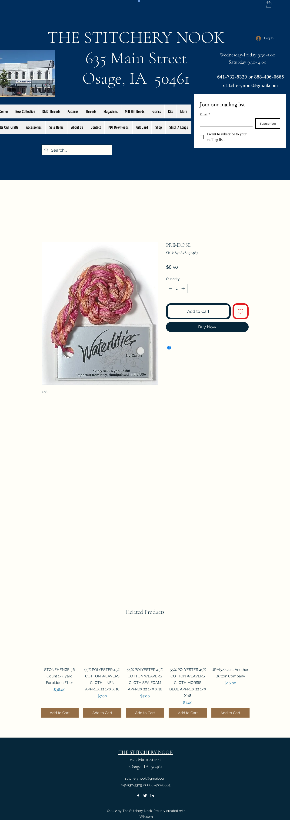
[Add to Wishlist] (241, 311)
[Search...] (76, 150)
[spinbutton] (176, 288)
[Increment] (183, 288)
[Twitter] (145, 795)
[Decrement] (170, 288)
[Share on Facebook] (169, 347)
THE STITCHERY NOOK (136, 37)
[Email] (225, 122)
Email (205, 114)
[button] (268, 4)
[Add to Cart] (60, 713)
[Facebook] (138, 795)
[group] (145, 671)
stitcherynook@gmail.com (250, 85)
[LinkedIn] (152, 795)
